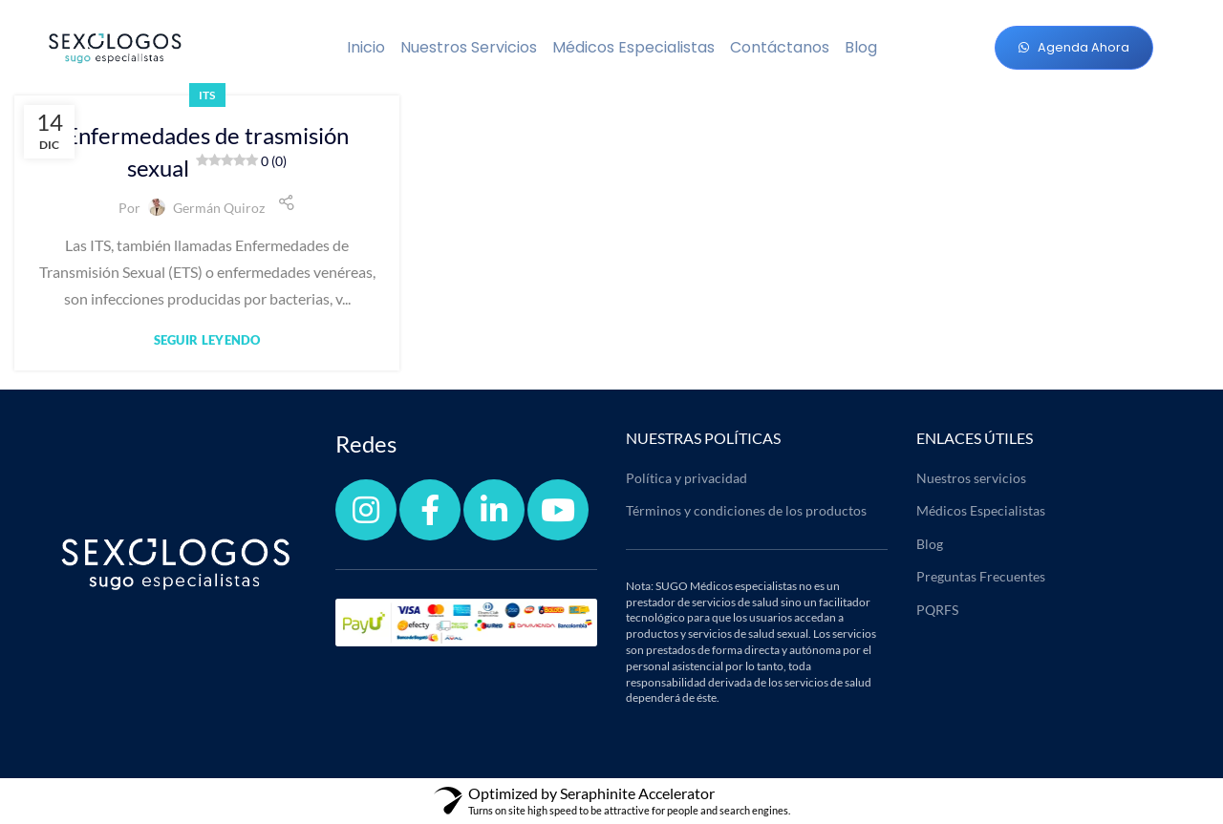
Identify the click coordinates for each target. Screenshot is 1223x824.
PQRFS (937, 610)
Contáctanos (779, 47)
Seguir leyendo (207, 340)
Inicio (366, 47)
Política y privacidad (686, 478)
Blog (861, 47)
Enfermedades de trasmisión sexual (207, 151)
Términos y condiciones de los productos (746, 510)
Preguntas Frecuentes (980, 576)
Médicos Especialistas (633, 47)
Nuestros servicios (468, 47)
